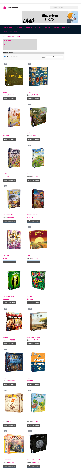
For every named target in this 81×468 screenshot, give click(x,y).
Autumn (63, 73)
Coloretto (64, 177)
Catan (6, 45)
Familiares (48, 28)
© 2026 (5, 465)
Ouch (43, 385)
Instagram (5, 442)
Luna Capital (45, 316)
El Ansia (63, 211)
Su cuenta (45, 435)
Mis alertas (44, 449)
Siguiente (67, 399)
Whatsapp (6, 445)
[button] (27, 17)
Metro (62, 350)
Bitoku (24, 108)
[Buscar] (67, 7)
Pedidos (44, 442)
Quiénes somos (27, 440)
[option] (50, 17)
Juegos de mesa (9, 28)
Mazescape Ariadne (28, 350)
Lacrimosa (64, 280)
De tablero (20, 28)
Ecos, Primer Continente (49, 211)
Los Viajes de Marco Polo (30, 316)
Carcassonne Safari (28, 142)
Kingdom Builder (27, 280)
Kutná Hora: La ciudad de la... (49, 281)
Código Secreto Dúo (48, 177)
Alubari (25, 73)
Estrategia (39, 28)
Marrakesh (64, 316)
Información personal (47, 440)
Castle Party (64, 142)
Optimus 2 (25, 385)
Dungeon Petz (27, 211)
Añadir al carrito (29, 80)
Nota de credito (46, 445)
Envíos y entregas (27, 442)
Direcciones (45, 447)
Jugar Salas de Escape (11, 33)
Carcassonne (8, 48)
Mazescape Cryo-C (47, 350)
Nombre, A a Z (69, 45)
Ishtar (43, 246)
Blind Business (46, 108)
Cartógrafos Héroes (47, 142)
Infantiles (56, 28)
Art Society (45, 73)
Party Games (66, 28)
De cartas (29, 28)
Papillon (63, 385)
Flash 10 (25, 246)
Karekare (63, 246)
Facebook (6, 440)
